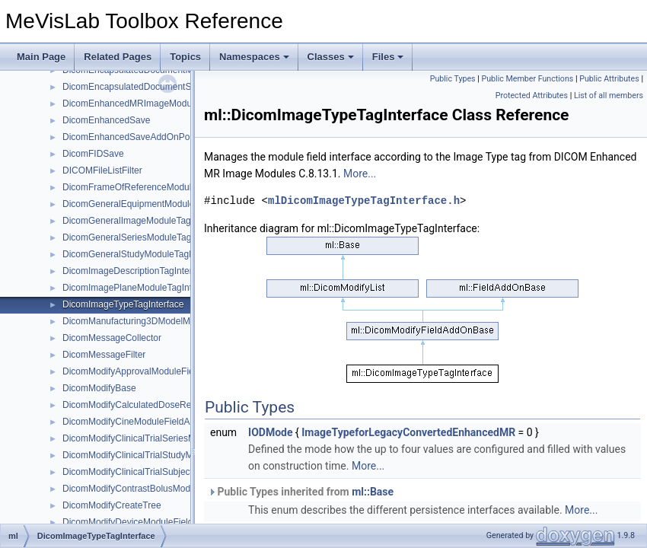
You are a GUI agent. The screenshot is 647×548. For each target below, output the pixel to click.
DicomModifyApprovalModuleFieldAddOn (145, 371)
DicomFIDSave (93, 153)
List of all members (608, 95)
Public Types (453, 79)
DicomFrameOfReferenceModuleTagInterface (154, 187)
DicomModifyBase (99, 388)
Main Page (41, 56)
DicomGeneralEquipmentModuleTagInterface (153, 204)
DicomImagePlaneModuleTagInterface (139, 287)
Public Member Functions (528, 79)
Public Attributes (609, 79)
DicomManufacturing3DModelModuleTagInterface (162, 321)
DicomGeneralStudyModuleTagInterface (143, 254)
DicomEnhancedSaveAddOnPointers (137, 137)
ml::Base (373, 492)
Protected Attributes (532, 95)
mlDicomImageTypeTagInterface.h (364, 200)
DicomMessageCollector (111, 338)
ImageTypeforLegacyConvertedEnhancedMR (408, 432)
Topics (185, 56)
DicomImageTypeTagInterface (122, 304)
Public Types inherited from (301, 492)
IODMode (270, 432)
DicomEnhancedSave (106, 120)
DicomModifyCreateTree (111, 505)
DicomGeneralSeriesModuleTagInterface (144, 237)
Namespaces (254, 56)
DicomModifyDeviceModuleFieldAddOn (142, 522)
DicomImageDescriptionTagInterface (135, 271)
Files (388, 56)
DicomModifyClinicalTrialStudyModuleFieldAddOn (162, 455)
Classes (331, 56)
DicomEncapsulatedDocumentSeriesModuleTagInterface (177, 86)
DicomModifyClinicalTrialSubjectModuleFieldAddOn (166, 472)
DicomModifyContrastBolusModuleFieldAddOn (156, 488)
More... (359, 173)
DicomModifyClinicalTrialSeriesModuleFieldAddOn (164, 438)
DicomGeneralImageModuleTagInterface (144, 220)
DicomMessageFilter (103, 354)
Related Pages (117, 56)
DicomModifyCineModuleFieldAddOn (137, 421)
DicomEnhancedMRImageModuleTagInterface (155, 103)
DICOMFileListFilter (102, 170)
